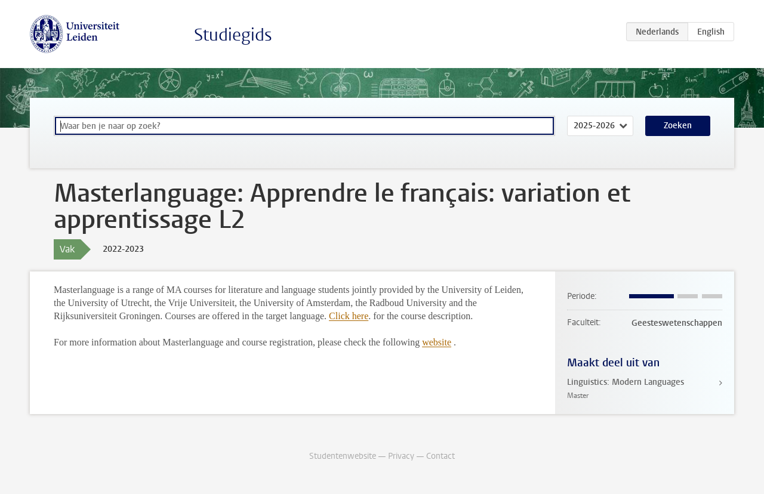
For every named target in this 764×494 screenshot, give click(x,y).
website (436, 342)
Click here (348, 316)
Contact (440, 456)
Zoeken (678, 125)
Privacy (401, 456)
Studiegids (233, 35)
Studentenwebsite (342, 456)
